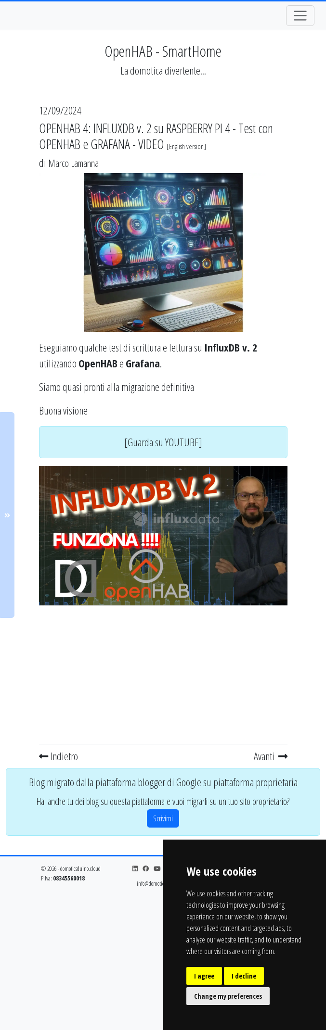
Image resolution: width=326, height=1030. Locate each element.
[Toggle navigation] (300, 15)
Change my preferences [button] (228, 996)
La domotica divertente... (163, 70)
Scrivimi (163, 818)
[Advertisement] (163, 672)
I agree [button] (204, 975)
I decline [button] (244, 975)
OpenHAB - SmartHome (163, 50)
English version (186, 146)
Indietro (58, 756)
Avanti (270, 756)
